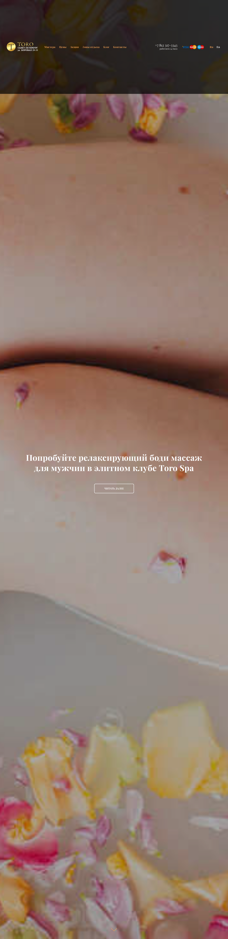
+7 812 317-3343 (166, 45)
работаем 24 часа (168, 48)
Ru (211, 47)
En (218, 47)
